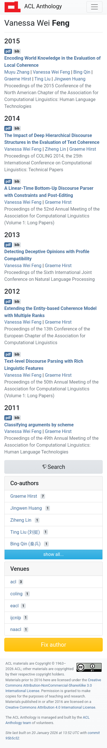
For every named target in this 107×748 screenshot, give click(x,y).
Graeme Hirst (17, 79)
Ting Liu (42, 79)
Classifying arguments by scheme (39, 424)
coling (16, 593)
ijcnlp (15, 617)
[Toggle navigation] (94, 7)
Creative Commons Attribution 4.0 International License (50, 707)
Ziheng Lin (55, 149)
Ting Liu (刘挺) (25, 532)
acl (13, 581)
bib (17, 51)
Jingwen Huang (70, 79)
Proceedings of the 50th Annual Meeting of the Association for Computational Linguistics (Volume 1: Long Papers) (51, 388)
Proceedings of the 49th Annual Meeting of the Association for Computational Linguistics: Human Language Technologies (51, 445)
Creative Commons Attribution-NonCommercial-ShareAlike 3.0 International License (53, 685)
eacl (14, 605)
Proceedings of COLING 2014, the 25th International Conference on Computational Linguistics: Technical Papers (48, 162)
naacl (15, 629)
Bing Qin (81, 72)
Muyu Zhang (16, 72)
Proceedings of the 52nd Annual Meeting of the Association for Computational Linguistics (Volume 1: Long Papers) (52, 215)
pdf (8, 51)
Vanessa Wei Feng (51, 72)
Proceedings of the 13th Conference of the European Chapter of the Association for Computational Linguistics (47, 335)
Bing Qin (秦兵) (25, 544)
